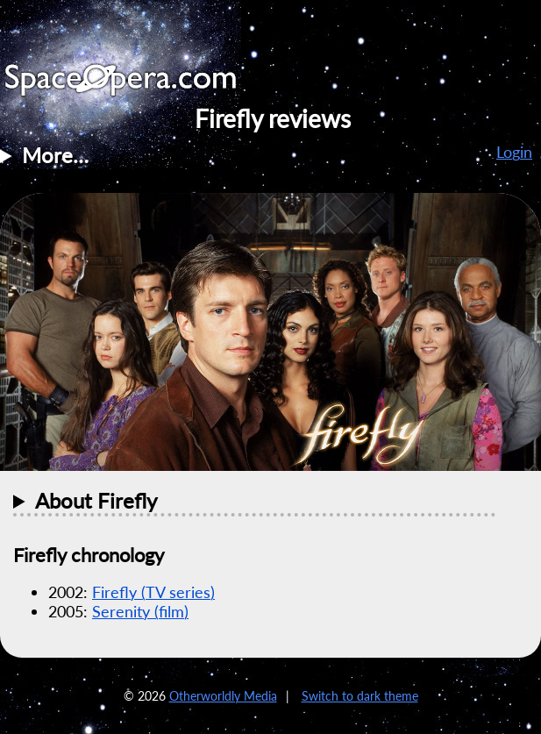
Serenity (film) (140, 611)
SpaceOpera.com (131, 84)
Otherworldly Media (223, 695)
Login (514, 151)
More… (55, 154)
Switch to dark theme (360, 695)
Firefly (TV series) (153, 592)
